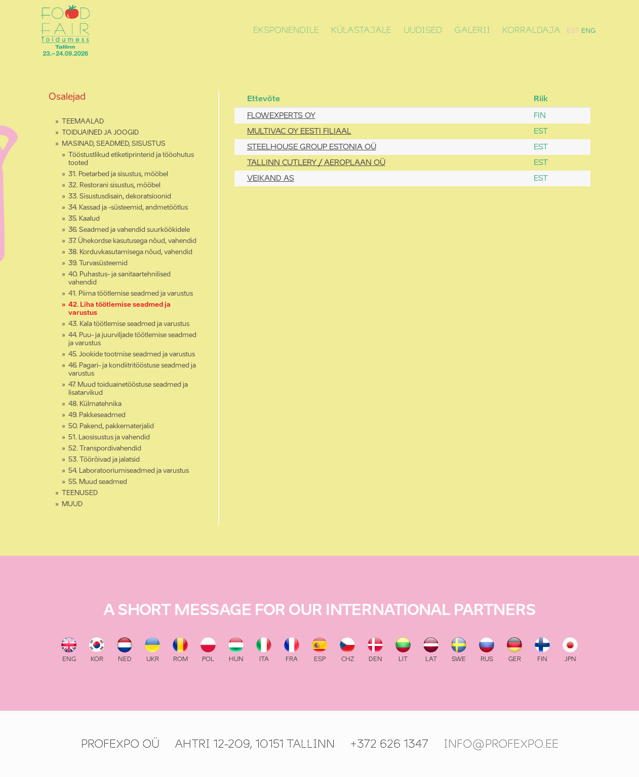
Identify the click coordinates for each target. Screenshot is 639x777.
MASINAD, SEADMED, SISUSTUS (114, 144)
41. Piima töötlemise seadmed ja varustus (130, 294)
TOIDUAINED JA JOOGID (100, 133)
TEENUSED (80, 493)
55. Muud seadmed (97, 482)
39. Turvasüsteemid (98, 263)
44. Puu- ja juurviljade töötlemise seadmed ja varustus (132, 339)
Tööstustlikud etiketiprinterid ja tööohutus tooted (131, 159)
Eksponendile (286, 30)
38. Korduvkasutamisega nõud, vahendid (130, 252)
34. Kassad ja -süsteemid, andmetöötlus (128, 208)
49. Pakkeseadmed (97, 415)
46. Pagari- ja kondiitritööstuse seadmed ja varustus (132, 369)
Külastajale (361, 30)
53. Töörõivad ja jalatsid (104, 460)
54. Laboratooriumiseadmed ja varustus (128, 471)
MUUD (72, 504)
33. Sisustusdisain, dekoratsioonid (119, 196)
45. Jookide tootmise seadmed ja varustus (131, 354)
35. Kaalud (84, 219)
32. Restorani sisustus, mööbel (114, 185)
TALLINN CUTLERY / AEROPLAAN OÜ (316, 163)
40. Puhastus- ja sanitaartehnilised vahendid (119, 278)
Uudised (423, 30)
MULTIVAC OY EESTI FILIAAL (299, 131)
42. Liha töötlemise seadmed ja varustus (119, 309)
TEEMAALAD (83, 121)
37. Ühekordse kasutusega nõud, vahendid (132, 241)
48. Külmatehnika (95, 404)
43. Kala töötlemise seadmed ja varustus (128, 324)
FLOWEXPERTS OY (281, 115)
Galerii (472, 30)
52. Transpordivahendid (104, 448)
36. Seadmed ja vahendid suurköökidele (129, 230)
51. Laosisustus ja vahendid (109, 437)
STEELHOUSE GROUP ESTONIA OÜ (311, 147)
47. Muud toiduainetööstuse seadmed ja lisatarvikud (128, 389)
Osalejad (67, 97)
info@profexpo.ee (501, 744)
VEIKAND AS (270, 178)
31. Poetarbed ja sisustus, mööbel (118, 174)
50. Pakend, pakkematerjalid (111, 426)
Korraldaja (531, 30)
